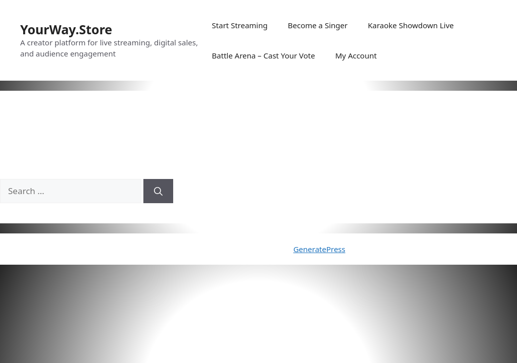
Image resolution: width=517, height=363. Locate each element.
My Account (356, 55)
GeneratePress (319, 249)
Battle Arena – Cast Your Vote (263, 55)
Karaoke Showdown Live (410, 25)
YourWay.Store (66, 29)
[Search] (158, 191)
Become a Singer (317, 25)
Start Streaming (240, 25)
